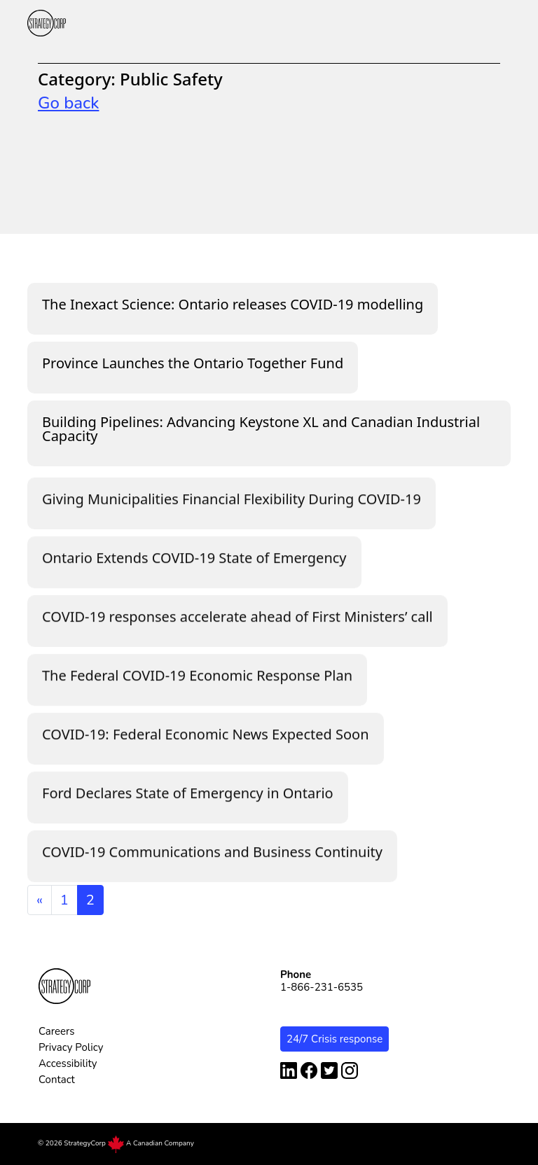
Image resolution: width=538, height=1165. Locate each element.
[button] (504, 23)
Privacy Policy (71, 1047)
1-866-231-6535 (321, 987)
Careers (57, 1031)
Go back (68, 103)
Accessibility (68, 1063)
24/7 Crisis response (334, 1039)
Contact (57, 1080)
